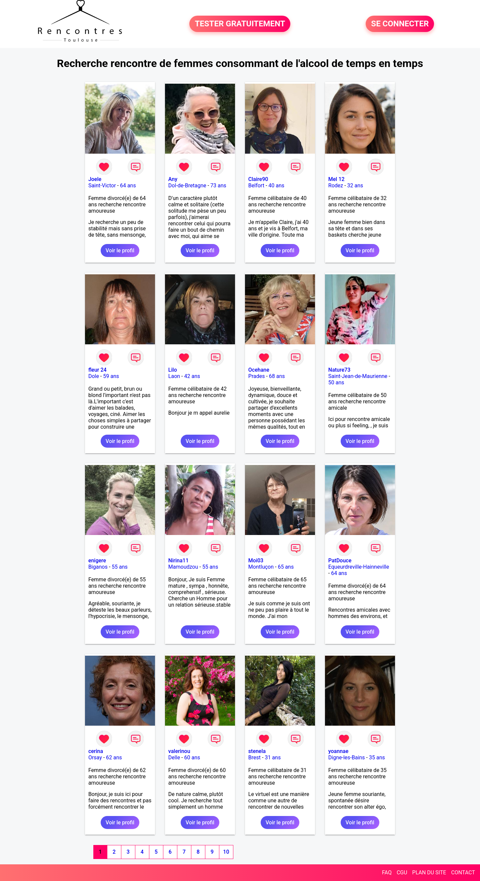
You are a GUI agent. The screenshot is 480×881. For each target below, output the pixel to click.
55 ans (120, 567)
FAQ (387, 872)
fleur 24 (97, 370)
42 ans (192, 376)
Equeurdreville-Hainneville (358, 567)
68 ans (277, 376)
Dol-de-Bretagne (187, 185)
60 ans (192, 757)
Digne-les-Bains (346, 757)
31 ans (273, 757)
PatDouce (339, 560)
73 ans (218, 185)
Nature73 (339, 370)
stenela (257, 751)
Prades (256, 376)
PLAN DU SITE (429, 872)
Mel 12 (336, 179)
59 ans (111, 376)
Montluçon (261, 567)
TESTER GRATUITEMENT (240, 24)
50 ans (336, 382)
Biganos (98, 567)
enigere (97, 560)
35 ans (377, 757)
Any (172, 179)
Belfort (256, 185)
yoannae (338, 751)
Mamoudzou (183, 567)
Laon (174, 376)
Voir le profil (120, 250)
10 (226, 852)
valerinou (179, 751)
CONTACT (463, 872)
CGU (402, 872)
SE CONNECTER (400, 24)
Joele (94, 179)
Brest (254, 757)
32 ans (355, 185)
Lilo (172, 370)
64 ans (128, 185)
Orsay (95, 757)
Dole (93, 376)
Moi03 (255, 560)
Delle (174, 757)
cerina (95, 751)
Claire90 (258, 179)
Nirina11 (178, 560)
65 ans (286, 567)
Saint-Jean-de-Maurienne (357, 376)
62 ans (114, 757)
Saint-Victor (102, 185)
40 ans (276, 185)
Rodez (335, 185)
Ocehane (258, 370)
